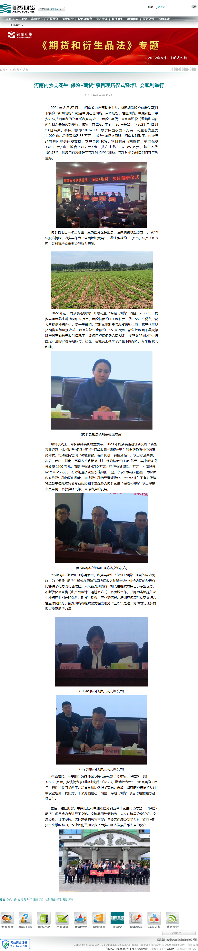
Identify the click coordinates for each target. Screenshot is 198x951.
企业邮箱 (182, 939)
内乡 (47, 899)
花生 (53, 899)
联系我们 (161, 939)
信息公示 (148, 19)
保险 (59, 899)
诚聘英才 (164, 19)
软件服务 (117, 19)
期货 (64, 899)
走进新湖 (21, 19)
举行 (29, 899)
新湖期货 (17, 8)
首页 (9, 19)
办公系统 (192, 939)
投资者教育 (85, 19)
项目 (41, 899)
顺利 (23, 899)
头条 (25, 69)
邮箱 (150, 7)
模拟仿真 (133, 19)
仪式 (9, 899)
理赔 (35, 899)
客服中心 (37, 19)
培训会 (16, 899)
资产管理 (102, 19)
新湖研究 (68, 19)
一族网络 (169, 948)
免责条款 (172, 939)
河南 (70, 899)
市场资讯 (52, 19)
